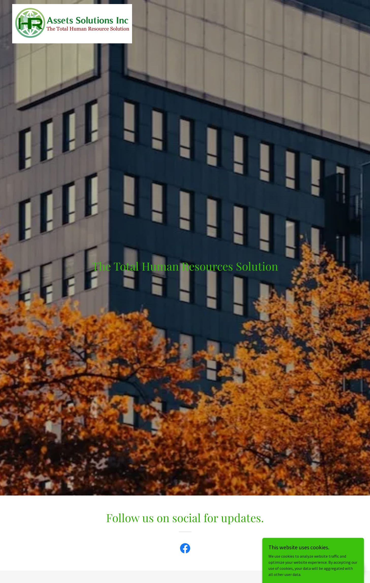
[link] (72, 6)
